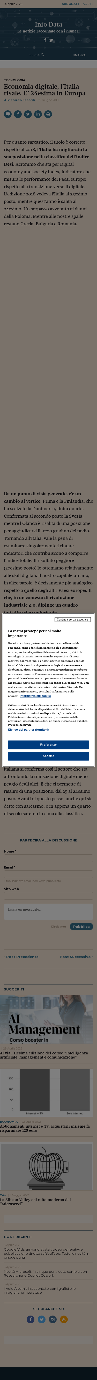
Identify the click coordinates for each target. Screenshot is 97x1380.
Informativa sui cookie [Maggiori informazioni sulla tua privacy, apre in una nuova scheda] (35, 696)
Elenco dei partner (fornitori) (28, 729)
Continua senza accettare (72, 619)
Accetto (49, 755)
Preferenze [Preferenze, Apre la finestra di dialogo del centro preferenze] (48, 744)
